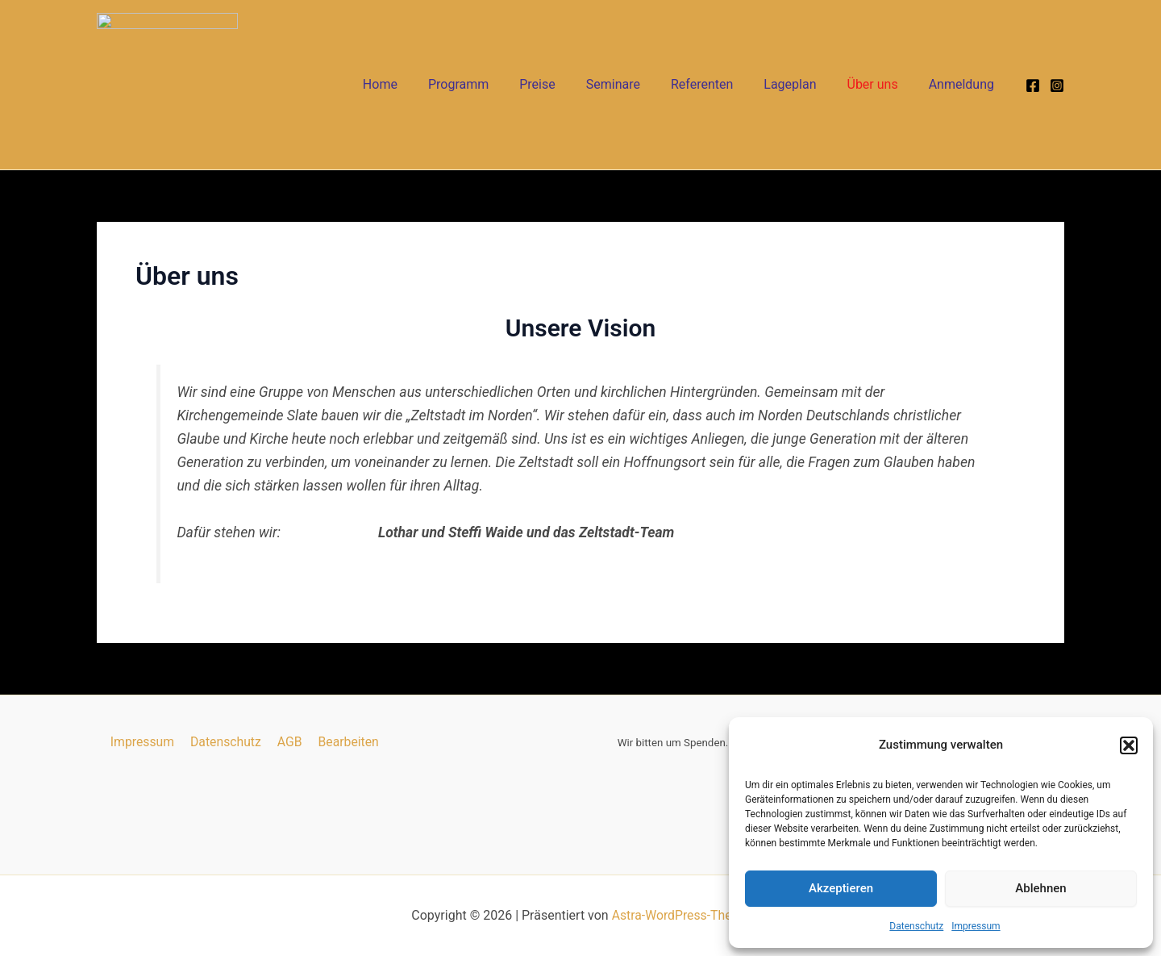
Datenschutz (916, 926)
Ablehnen (1040, 888)
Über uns (880, 84)
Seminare (635, 84)
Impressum (975, 926)
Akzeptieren (841, 888)
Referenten (719, 84)
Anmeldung (964, 84)
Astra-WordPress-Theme (680, 915)
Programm (490, 84)
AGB (288, 741)
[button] (1129, 745)
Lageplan (802, 84)
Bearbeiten (345, 741)
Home (416, 84)
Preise (563, 84)
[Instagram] (1057, 84)
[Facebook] (1033, 84)
